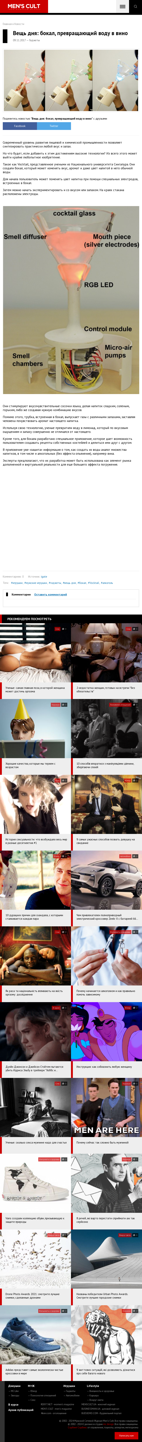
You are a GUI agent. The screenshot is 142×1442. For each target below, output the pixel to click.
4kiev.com (53, 1413)
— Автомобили (71, 1395)
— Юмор (32, 1391)
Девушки (14, 1386)
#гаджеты (55, 583)
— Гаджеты (69, 1391)
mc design (108, 1424)
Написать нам (126, 1435)
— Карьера (93, 1395)
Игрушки (69, 1386)
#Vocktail (93, 583)
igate (44, 576)
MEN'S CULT (56, 1408)
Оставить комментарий (50, 594)
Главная (7, 24)
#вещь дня (69, 583)
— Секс (32, 1400)
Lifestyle (93, 1386)
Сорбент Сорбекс (77, 1427)
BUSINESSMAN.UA (100, 1408)
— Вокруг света (95, 1400)
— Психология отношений (42, 1395)
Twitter (54, 126)
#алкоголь (107, 583)
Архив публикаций (20, 1410)
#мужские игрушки (35, 583)
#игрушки (17, 583)
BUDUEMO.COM (101, 1413)
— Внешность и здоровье (100, 1391)
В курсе (13, 1404)
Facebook (20, 126)
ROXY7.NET (57, 1404)
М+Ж (31, 1386)
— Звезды (13, 1395)
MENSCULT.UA (98, 1404)
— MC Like (13, 1391)
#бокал (82, 583)
